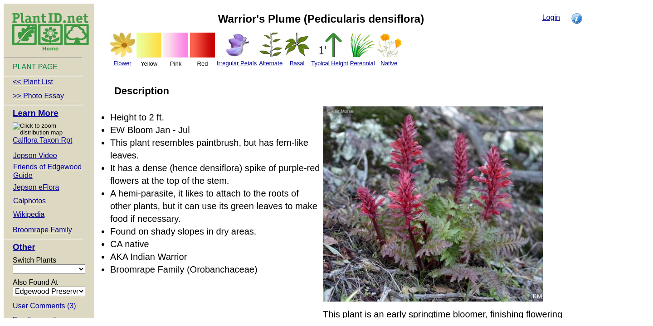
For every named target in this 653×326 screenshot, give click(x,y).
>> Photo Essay (38, 96)
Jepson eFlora (36, 187)
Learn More (35, 113)
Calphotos (29, 201)
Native (388, 63)
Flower (122, 63)
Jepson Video (35, 155)
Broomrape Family (42, 230)
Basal (297, 63)
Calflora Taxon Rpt (42, 140)
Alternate (271, 63)
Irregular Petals (237, 63)
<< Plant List (33, 82)
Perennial (362, 63)
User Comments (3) (44, 306)
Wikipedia (28, 214)
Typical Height (329, 63)
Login (551, 17)
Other (24, 247)
